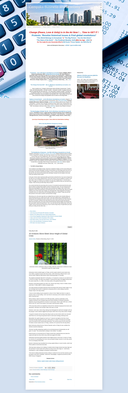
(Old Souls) (66, 42)
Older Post (69, 379)
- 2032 (83, 40)
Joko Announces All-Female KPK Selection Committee (42, 212)
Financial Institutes (36, 369)
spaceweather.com (75, 45)
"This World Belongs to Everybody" (49, 38)
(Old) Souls (52, 106)
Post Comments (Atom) (40, 381)
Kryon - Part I (46, 27)
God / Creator (52, 153)
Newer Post (31, 379)
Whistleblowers (37, 27)
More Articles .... (33, 211)
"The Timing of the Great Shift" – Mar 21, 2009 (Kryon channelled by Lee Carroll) (49, 84)
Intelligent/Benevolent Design (52, 74)
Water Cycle (52, 102)
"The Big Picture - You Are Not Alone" (77, 38)
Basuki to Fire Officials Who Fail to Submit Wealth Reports (42, 214)
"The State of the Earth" (45, 40)
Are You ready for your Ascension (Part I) (50, 42)
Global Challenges (44, 369)
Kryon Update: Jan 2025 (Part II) (81, 42)
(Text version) (60, 163)
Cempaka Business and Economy (54, 7)
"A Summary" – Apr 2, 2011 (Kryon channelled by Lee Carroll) (44, 72)
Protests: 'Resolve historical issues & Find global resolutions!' (64, 35)
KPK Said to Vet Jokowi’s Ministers (37, 222)
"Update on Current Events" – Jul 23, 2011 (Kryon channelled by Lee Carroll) (47, 99)
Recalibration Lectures (44, 153)
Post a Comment (34, 376)
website (67, 45)
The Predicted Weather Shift (65, 40)
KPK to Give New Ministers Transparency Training (50, 123)
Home (29, 27)
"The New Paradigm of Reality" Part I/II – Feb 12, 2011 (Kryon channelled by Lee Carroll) (50, 111)
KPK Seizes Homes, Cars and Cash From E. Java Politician (43, 219)
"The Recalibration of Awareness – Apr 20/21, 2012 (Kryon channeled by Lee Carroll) (50, 152)
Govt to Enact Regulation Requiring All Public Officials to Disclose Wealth (46, 216)
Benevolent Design (63, 100)
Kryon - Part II (55, 27)
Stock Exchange (51, 369)
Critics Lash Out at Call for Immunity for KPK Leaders (41, 217)
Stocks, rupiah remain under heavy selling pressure (50, 361)
